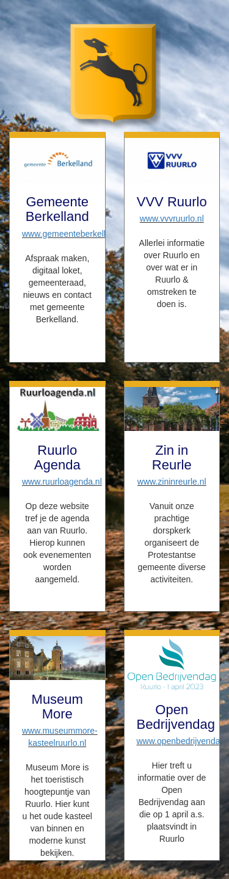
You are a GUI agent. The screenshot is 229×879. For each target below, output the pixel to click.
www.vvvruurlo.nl (172, 218)
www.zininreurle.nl (171, 482)
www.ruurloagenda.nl (62, 482)
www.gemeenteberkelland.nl (75, 234)
